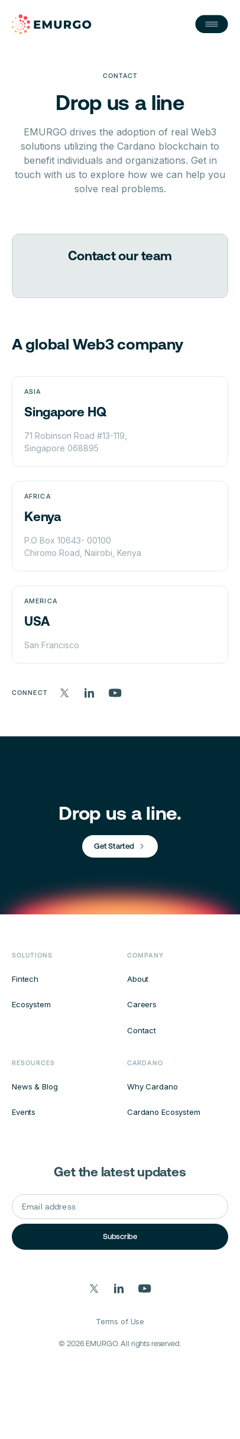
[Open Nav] (211, 24)
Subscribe (120, 1236)
